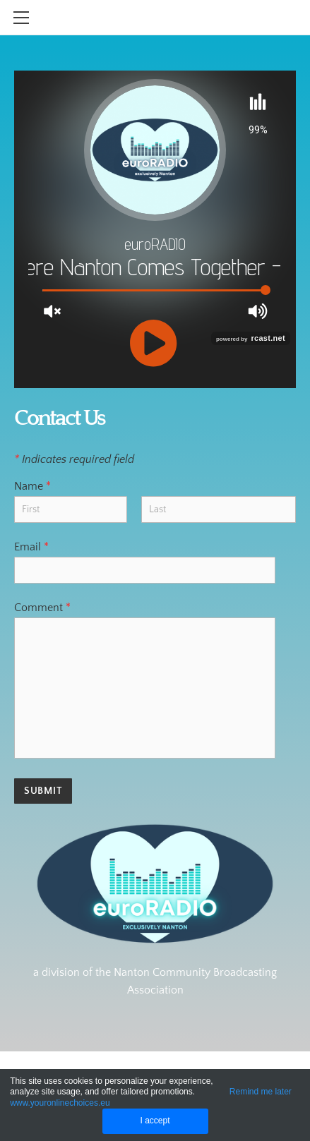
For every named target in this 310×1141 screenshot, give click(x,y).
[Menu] (21, 17)
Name (32, 486)
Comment (42, 607)
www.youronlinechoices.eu (59, 1103)
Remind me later (260, 1092)
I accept (154, 1120)
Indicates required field (74, 459)
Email (31, 547)
